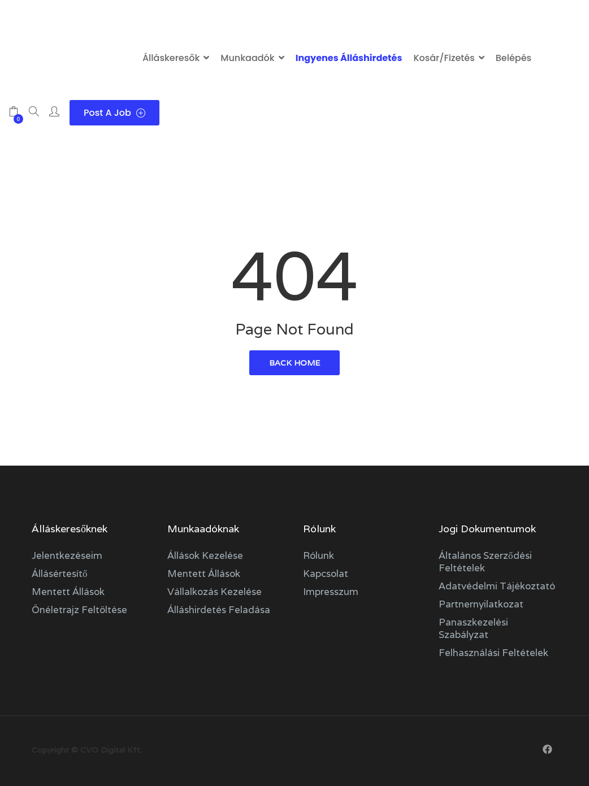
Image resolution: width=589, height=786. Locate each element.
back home (294, 363)
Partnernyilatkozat (481, 604)
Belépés (513, 57)
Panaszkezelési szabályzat (473, 628)
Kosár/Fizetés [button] (443, 57)
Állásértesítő (60, 573)
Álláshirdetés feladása (218, 609)
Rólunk (318, 555)
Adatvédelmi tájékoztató (497, 586)
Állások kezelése (205, 555)
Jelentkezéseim (67, 555)
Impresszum (330, 591)
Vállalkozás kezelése (214, 591)
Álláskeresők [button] (171, 57)
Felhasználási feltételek (493, 652)
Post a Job (114, 112)
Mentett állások (68, 591)
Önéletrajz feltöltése (79, 609)
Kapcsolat (325, 573)
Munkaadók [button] (247, 57)
